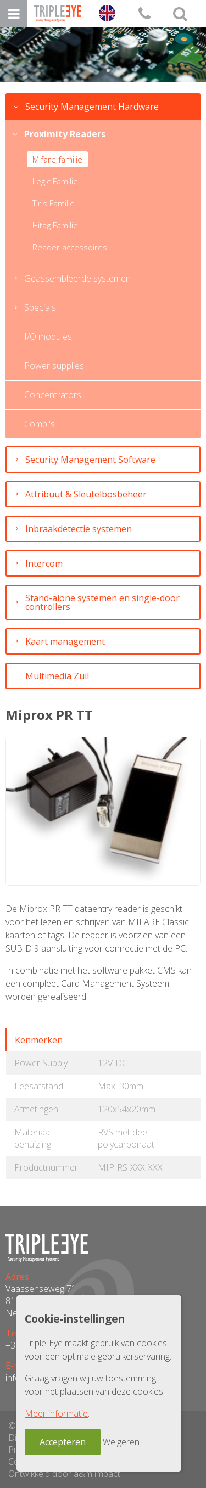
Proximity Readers (64, 134)
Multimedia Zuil (57, 676)
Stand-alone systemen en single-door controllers (102, 602)
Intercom (44, 563)
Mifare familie (57, 159)
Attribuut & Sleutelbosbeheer (86, 494)
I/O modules (48, 337)
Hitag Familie (55, 225)
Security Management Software (90, 460)
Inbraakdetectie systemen (78, 529)
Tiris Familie (53, 203)
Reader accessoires (69, 247)
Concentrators (52, 395)
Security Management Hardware (92, 106)
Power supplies (54, 366)
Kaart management (65, 641)
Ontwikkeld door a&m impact (64, 1474)
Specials (40, 307)
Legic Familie (55, 181)
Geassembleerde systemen (77, 278)
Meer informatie (56, 1413)
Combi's (39, 424)
